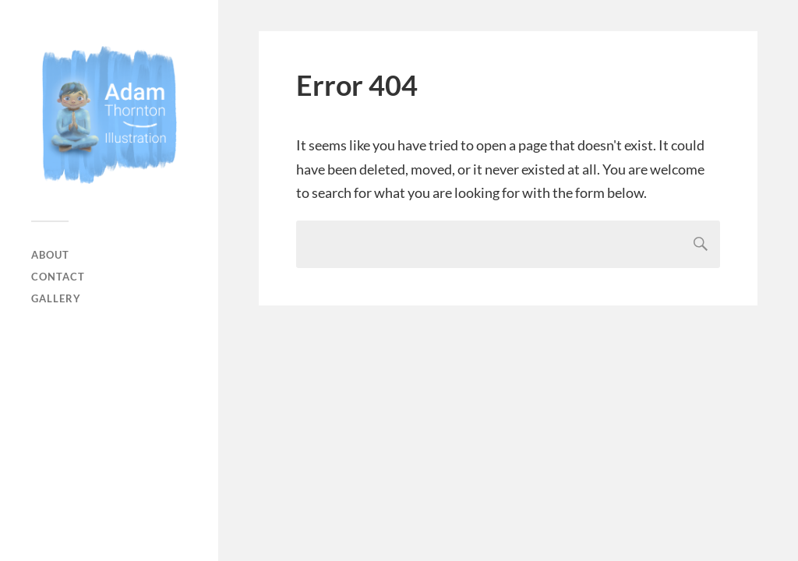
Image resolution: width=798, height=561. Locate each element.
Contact (58, 276)
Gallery (56, 298)
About (50, 255)
